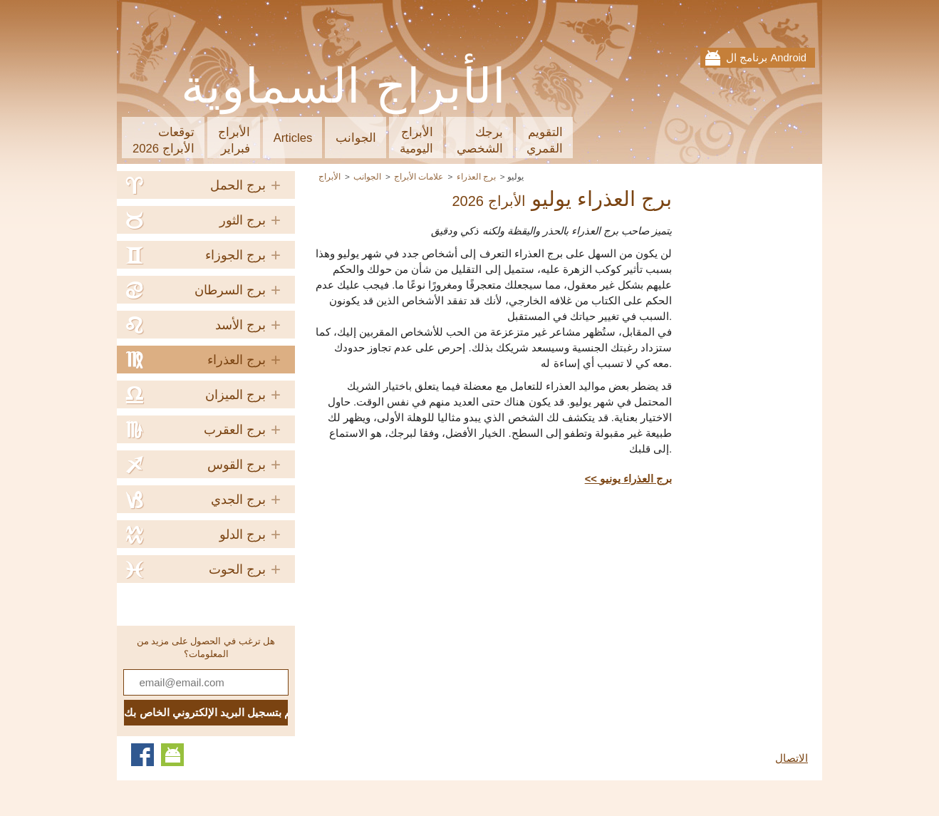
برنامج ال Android (766, 57)
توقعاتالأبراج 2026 (163, 140)
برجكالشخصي (480, 140)
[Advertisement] (552, 601)
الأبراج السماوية (344, 86)
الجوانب (356, 138)
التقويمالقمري (544, 140)
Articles (293, 138)
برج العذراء (476, 176)
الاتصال (791, 758)
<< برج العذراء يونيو (628, 479)
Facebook (142, 754)
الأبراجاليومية (416, 140)
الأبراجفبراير (234, 140)
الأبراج (329, 176)
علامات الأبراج (418, 176)
